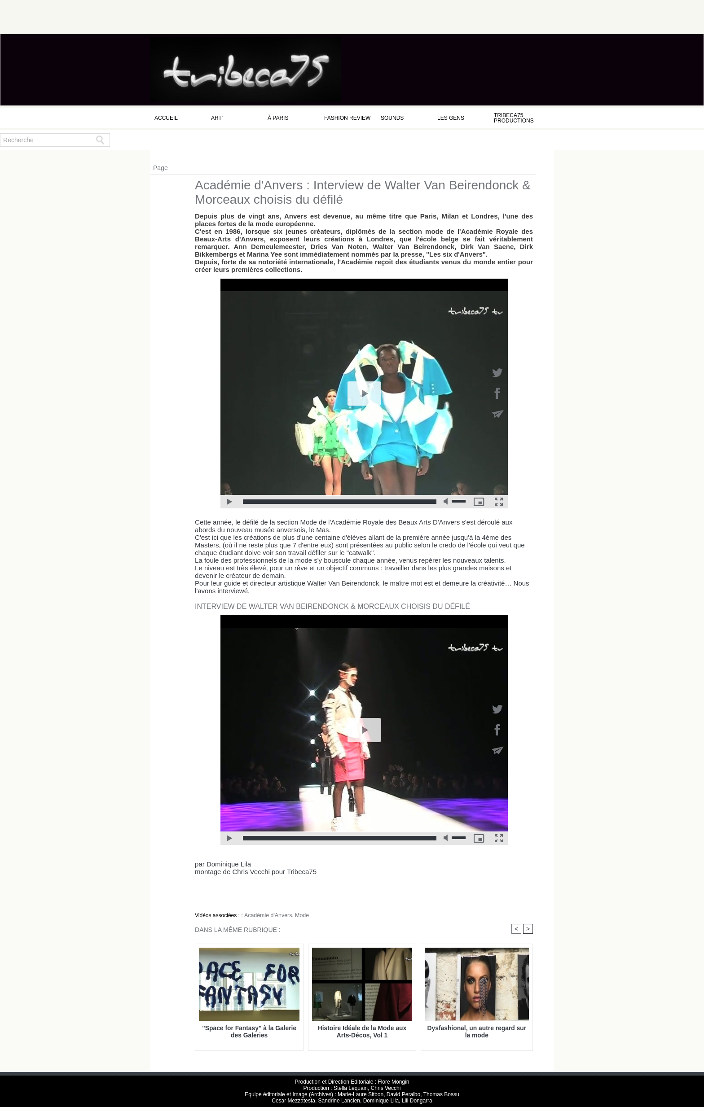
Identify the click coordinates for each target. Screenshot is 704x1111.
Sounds (392, 118)
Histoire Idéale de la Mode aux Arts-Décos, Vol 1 (362, 1031)
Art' (217, 118)
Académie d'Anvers (267, 915)
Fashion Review (347, 118)
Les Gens (450, 118)
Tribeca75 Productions (514, 118)
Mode (300, 915)
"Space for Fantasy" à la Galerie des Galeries (249, 1031)
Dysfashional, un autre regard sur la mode (477, 1031)
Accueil (166, 118)
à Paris (278, 118)
